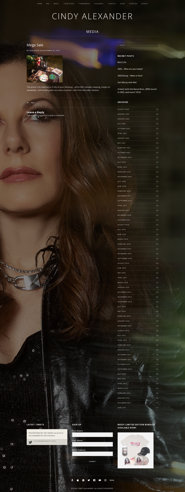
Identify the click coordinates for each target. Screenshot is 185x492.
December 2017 (124, 196)
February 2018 (124, 191)
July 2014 (122, 306)
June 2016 (122, 234)
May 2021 (122, 143)
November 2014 (125, 297)
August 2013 (123, 331)
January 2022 (123, 138)
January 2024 (123, 119)
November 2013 (125, 326)
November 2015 (125, 254)
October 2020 (124, 152)
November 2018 (125, 177)
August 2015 (123, 263)
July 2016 (122, 229)
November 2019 (125, 157)
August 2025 (123, 109)
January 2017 (123, 210)
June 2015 (122, 268)
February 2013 (124, 345)
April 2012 (122, 383)
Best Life (122, 62)
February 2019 (124, 172)
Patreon (133, 4)
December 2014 (124, 292)
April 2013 (122, 340)
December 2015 (124, 249)
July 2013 (122, 335)
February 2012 (124, 393)
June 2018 (122, 186)
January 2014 (123, 321)
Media (92, 31)
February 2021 (124, 148)
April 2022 (122, 133)
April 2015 (122, 278)
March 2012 (123, 388)
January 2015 (123, 287)
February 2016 (124, 244)
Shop (122, 4)
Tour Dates (69, 4)
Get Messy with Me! (127, 82)
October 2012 (124, 364)
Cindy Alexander (92, 16)
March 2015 (123, 282)
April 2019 (122, 167)
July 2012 (122, 374)
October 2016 (124, 220)
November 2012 (125, 359)
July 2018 (122, 181)
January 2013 (123, 350)
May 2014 (122, 311)
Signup (144, 4)
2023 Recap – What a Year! (130, 75)
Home (39, 4)
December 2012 (124, 355)
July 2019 (122, 162)
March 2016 (123, 239)
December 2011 (124, 403)
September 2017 (125, 201)
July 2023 (122, 124)
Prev (33, 103)
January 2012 (123, 398)
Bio (47, 4)
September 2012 (125, 369)
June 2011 (122, 408)
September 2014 (125, 302)
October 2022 (124, 128)
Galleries (98, 4)
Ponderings (84, 4)
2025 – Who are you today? (130, 69)
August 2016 (123, 225)
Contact (112, 4)
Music (56, 4)
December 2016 (124, 215)
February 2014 (124, 316)
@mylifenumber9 (43, 441)
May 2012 (122, 379)
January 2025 (123, 114)
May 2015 (122, 273)
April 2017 (122, 205)
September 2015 (125, 258)
